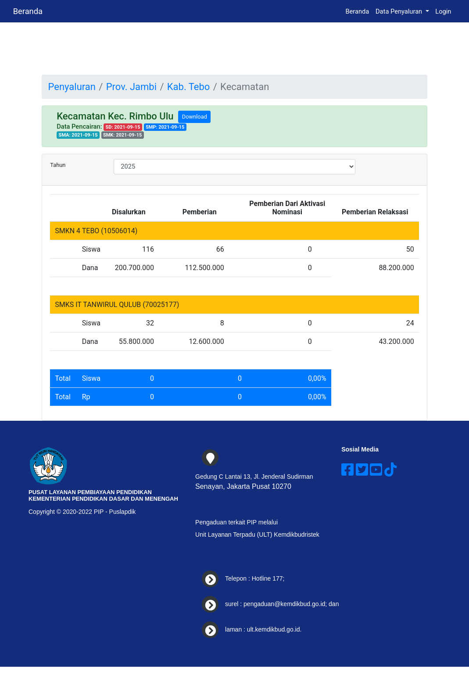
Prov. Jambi (131, 86)
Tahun (57, 165)
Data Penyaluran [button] (400, 11)
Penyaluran (72, 86)
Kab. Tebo (188, 86)
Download (194, 116)
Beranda (28, 11)
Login (443, 11)
